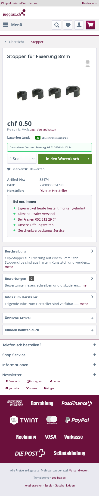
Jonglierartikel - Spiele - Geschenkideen (50, 485)
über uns (91, 3)
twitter (55, 381)
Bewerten (34, 169)
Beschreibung (15, 251)
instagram (35, 381)
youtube (13, 388)
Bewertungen (15, 278)
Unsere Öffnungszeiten (36, 225)
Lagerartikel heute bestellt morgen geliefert (51, 208)
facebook (13, 381)
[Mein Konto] (79, 25)
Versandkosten (78, 470)
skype (49, 388)
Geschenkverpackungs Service (41, 230)
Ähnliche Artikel (18, 318)
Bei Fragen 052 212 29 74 (37, 219)
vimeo (31, 388)
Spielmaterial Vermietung (21, 3)
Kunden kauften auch (22, 330)
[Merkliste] (67, 25)
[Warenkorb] (90, 25)
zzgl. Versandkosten (43, 129)
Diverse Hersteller (53, 190)
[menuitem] (12, 24)
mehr (9, 267)
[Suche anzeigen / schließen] (56, 25)
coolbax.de (59, 478)
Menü (12, 24)
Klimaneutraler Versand (36, 214)
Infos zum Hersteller (21, 297)
